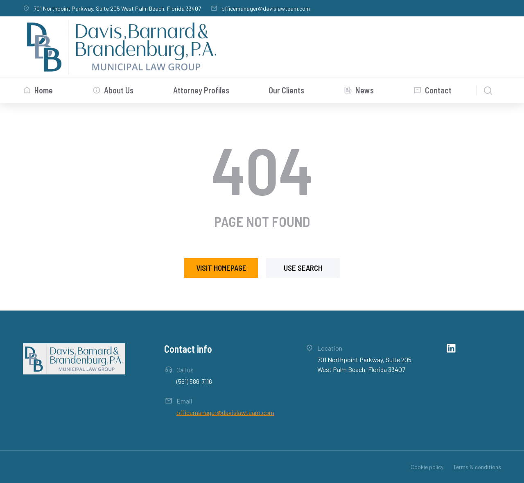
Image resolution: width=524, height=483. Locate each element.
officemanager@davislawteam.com (265, 8)
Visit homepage (221, 267)
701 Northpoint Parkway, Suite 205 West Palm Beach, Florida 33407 (117, 8)
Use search (303, 267)
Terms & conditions (477, 466)
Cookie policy (427, 466)
